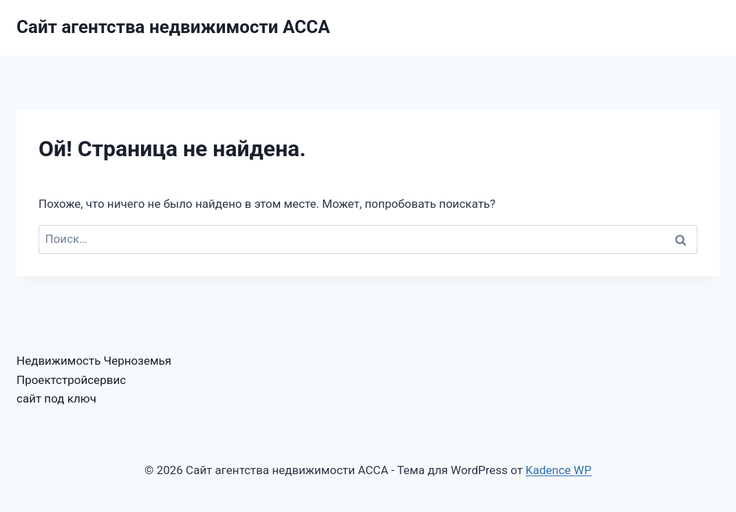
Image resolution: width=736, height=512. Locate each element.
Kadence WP (559, 470)
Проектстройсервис (71, 380)
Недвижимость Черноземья (94, 360)
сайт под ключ (56, 398)
